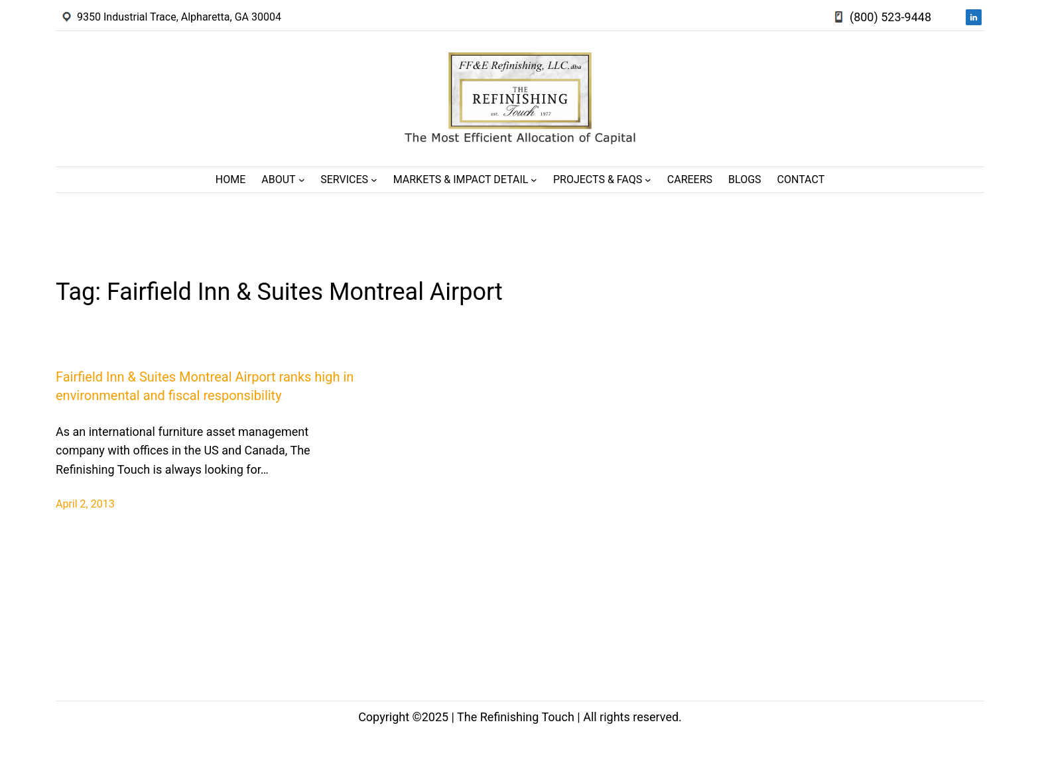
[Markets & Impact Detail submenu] (534, 179)
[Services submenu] (374, 179)
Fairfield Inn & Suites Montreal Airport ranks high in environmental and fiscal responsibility (205, 386)
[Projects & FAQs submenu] (648, 179)
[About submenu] (301, 179)
